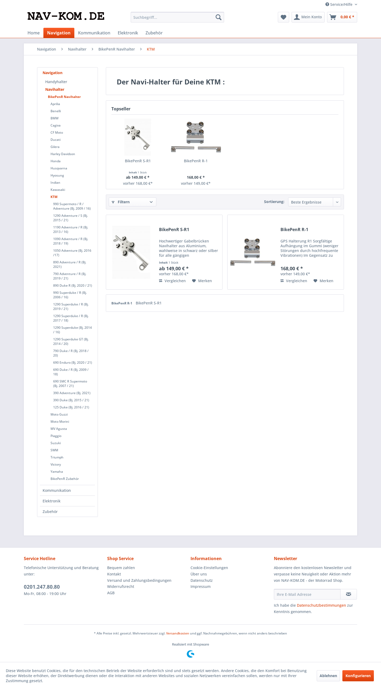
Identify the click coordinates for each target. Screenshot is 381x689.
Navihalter (54, 89)
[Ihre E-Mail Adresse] (307, 594)
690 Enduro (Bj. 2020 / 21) (72, 362)
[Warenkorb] (342, 17)
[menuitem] (177, 17)
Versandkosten (177, 633)
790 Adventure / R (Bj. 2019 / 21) (69, 276)
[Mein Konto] (308, 17)
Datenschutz (201, 580)
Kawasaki (58, 189)
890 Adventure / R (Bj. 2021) (69, 264)
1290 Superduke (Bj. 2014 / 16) (72, 329)
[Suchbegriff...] (177, 17)
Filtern (121, 201)
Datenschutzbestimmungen (321, 605)
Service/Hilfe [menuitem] (339, 4)
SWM (54, 450)
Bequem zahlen (121, 567)
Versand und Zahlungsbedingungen (139, 580)
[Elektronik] (128, 33)
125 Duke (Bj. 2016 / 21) (71, 407)
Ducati (56, 139)
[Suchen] (218, 17)
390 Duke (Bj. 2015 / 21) (71, 400)
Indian (55, 182)
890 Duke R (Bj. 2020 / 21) (72, 285)
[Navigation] (58, 33)
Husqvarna (59, 168)
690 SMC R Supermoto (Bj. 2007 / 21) (70, 383)
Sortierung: (274, 201)
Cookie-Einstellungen (209, 567)
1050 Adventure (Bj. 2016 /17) (72, 252)
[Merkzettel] (283, 17)
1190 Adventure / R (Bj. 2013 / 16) (70, 229)
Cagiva (56, 125)
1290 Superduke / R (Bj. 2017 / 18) (71, 318)
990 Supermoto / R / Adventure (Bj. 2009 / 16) (72, 206)
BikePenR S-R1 (138, 160)
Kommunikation (57, 490)
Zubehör (50, 511)
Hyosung (57, 175)
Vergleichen (172, 280)
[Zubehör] (154, 33)
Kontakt (114, 574)
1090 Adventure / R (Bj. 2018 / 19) (70, 241)
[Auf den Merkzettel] (202, 281)
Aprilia (55, 104)
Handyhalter (56, 81)
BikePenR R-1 (196, 160)
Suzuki (56, 443)
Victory (56, 464)
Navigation (52, 72)
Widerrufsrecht (120, 586)
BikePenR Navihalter (64, 96)
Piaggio (56, 436)
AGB (111, 592)
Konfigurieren (358, 675)
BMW (54, 118)
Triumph (57, 457)
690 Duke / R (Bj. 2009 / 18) (71, 371)
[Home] (33, 33)
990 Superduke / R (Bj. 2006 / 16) (70, 294)
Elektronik (52, 500)
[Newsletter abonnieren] (348, 594)
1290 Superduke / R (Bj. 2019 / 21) (71, 306)
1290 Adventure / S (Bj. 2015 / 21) (70, 217)
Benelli (56, 111)
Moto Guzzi (59, 414)
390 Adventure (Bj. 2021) (71, 393)
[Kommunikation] (94, 33)
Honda (56, 161)
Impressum (200, 586)
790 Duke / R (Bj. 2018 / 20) (71, 353)
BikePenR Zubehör (65, 478)
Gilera (55, 147)
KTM (54, 197)
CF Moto (57, 132)
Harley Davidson (63, 154)
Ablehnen (328, 675)
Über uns (198, 574)
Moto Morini (60, 421)
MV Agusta (59, 428)
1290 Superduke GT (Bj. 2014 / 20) (71, 341)
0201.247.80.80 (42, 586)
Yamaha (57, 471)
